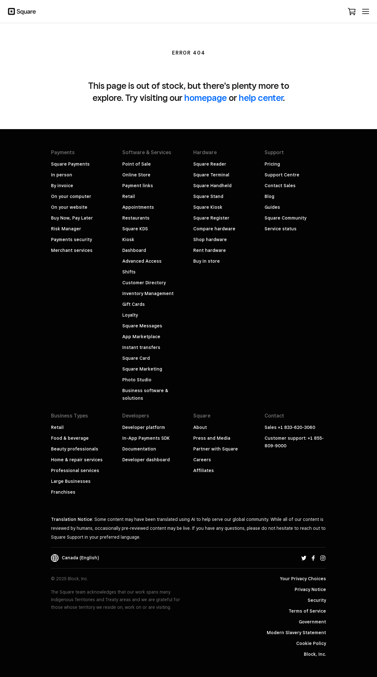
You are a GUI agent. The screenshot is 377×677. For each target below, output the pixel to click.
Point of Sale (136, 164)
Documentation (139, 448)
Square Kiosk (207, 207)
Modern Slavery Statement (296, 632)
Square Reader (209, 164)
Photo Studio (136, 379)
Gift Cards (133, 304)
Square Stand (208, 196)
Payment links (137, 185)
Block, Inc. (315, 654)
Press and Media (211, 438)
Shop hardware (210, 239)
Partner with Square (215, 448)
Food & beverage (70, 438)
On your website (69, 207)
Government (312, 621)
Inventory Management (148, 293)
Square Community (285, 217)
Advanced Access (142, 261)
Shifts (129, 271)
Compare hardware (214, 228)
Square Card (136, 358)
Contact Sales (280, 185)
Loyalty (130, 315)
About (200, 427)
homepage (205, 97)
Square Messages (142, 325)
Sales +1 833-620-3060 (290, 427)
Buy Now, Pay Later (72, 217)
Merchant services (72, 250)
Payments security (71, 239)
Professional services (75, 470)
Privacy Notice (310, 589)
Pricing (272, 164)
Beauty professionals (74, 448)
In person (61, 174)
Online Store (136, 174)
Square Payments (70, 164)
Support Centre (282, 174)
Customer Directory (144, 282)
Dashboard (134, 250)
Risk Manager (66, 228)
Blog (269, 196)
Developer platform (143, 427)
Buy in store (206, 261)
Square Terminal (211, 174)
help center (261, 97)
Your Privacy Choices (303, 578)
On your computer (71, 196)
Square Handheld (212, 185)
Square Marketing (142, 368)
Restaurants (136, 217)
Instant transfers (141, 347)
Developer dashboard (146, 459)
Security (317, 600)
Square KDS (135, 228)
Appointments (138, 207)
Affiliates (203, 470)
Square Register (211, 217)
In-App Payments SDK (146, 438)
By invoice (62, 185)
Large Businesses (71, 481)
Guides (272, 207)
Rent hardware (209, 250)
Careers (202, 459)
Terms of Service (307, 611)
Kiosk (128, 239)
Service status (281, 228)
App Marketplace (141, 336)
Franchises (63, 492)
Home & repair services (77, 459)
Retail (128, 196)
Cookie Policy (311, 643)
